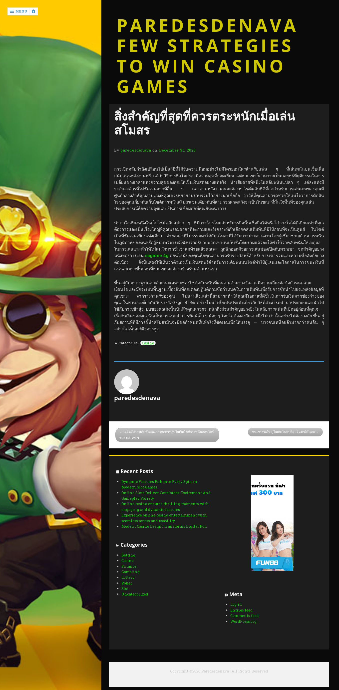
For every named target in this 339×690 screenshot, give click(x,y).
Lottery (127, 577)
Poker (126, 583)
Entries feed (241, 610)
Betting (128, 555)
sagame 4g (157, 255)
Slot (125, 588)
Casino (148, 343)
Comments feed (244, 615)
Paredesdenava (207, 25)
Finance (128, 566)
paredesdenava (135, 150)
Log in (236, 604)
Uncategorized (134, 594)
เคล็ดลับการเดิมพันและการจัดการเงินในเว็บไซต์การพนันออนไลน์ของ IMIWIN (166, 435)
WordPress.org (243, 621)
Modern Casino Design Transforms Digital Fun (164, 526)
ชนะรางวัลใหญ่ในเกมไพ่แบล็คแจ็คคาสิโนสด (283, 432)
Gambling (130, 571)
